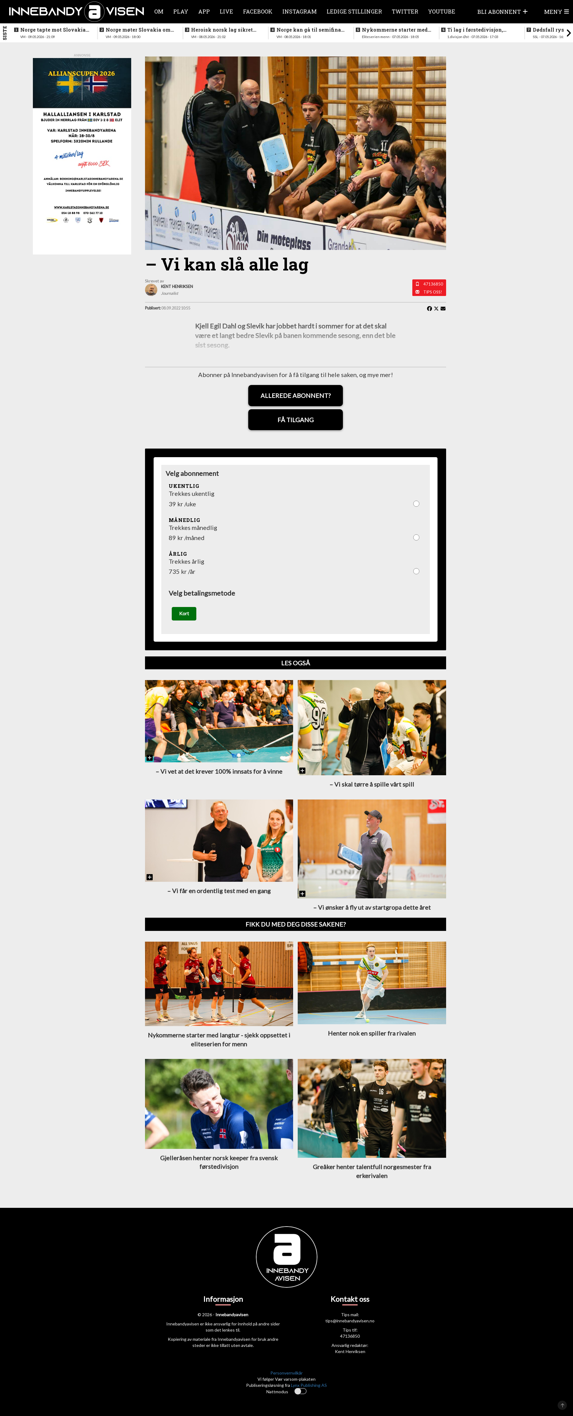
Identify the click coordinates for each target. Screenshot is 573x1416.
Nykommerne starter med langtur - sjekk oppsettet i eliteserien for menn (395, 30)
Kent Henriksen (350, 1353)
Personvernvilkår (286, 1374)
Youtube (441, 11)
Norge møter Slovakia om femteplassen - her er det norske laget (138, 30)
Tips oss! (432, 292)
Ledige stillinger (354, 11)
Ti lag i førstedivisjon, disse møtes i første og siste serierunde (475, 30)
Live (226, 11)
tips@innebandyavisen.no (350, 1322)
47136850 (433, 284)
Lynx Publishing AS (309, 1386)
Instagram (299, 11)
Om (158, 11)
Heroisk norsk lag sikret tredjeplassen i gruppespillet (222, 30)
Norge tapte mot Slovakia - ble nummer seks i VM (54, 30)
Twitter (405, 11)
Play (180, 11)
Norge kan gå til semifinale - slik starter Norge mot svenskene (311, 30)
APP (204, 11)
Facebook (258, 11)
